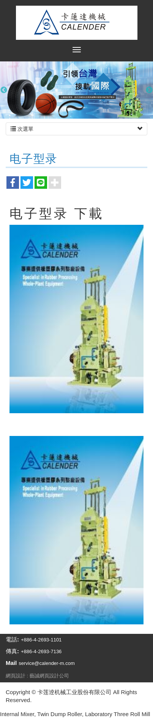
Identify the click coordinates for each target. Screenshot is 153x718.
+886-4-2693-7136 (41, 651)
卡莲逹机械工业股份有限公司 (76, 23)
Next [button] (149, 90)
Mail (11, 663)
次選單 (76, 129)
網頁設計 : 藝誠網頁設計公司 (37, 676)
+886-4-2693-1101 (41, 640)
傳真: (12, 651)
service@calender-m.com (47, 663)
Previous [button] (4, 90)
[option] (76, 90)
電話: (12, 639)
